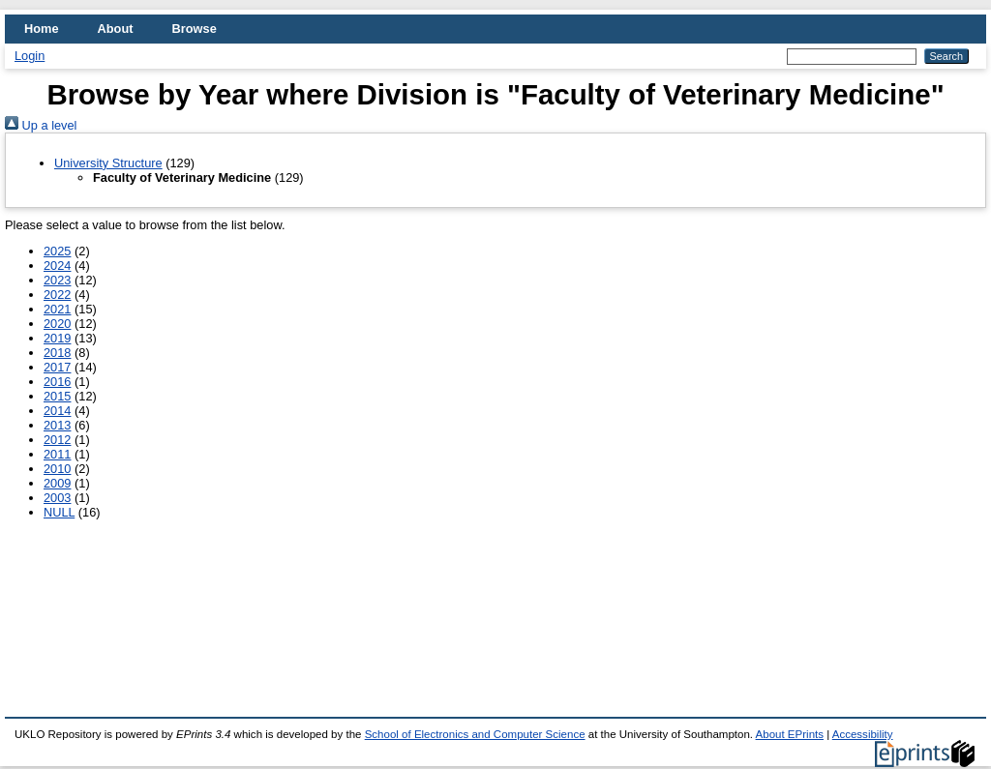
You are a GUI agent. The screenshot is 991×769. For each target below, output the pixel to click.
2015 (57, 396)
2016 (57, 381)
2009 (57, 483)
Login (30, 55)
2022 (57, 294)
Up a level (40, 125)
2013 (57, 425)
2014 (57, 410)
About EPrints (790, 734)
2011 (57, 454)
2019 (57, 338)
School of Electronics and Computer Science (475, 734)
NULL (59, 512)
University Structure (108, 163)
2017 (57, 367)
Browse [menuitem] (194, 28)
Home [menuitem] (41, 28)
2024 (57, 265)
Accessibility (862, 734)
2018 (57, 352)
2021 (57, 309)
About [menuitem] (116, 28)
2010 (57, 468)
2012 (57, 439)
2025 (57, 251)
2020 (57, 323)
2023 (57, 280)
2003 (57, 497)
